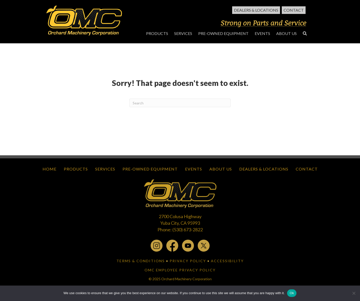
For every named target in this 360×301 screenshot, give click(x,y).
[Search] (180, 103)
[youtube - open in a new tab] (188, 245)
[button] (305, 33)
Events (193, 168)
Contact (294, 10)
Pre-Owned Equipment (150, 168)
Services (105, 168)
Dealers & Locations (256, 10)
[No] (353, 293)
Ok (292, 293)
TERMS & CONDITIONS (140, 261)
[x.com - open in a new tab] (203, 245)
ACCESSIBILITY (227, 261)
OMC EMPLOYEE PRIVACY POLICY (180, 270)
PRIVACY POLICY (188, 261)
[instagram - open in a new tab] (156, 245)
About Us (220, 168)
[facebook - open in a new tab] (172, 245)
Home (49, 168)
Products (76, 168)
